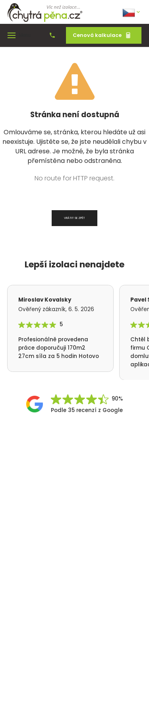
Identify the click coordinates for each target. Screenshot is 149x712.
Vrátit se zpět (74, 218)
